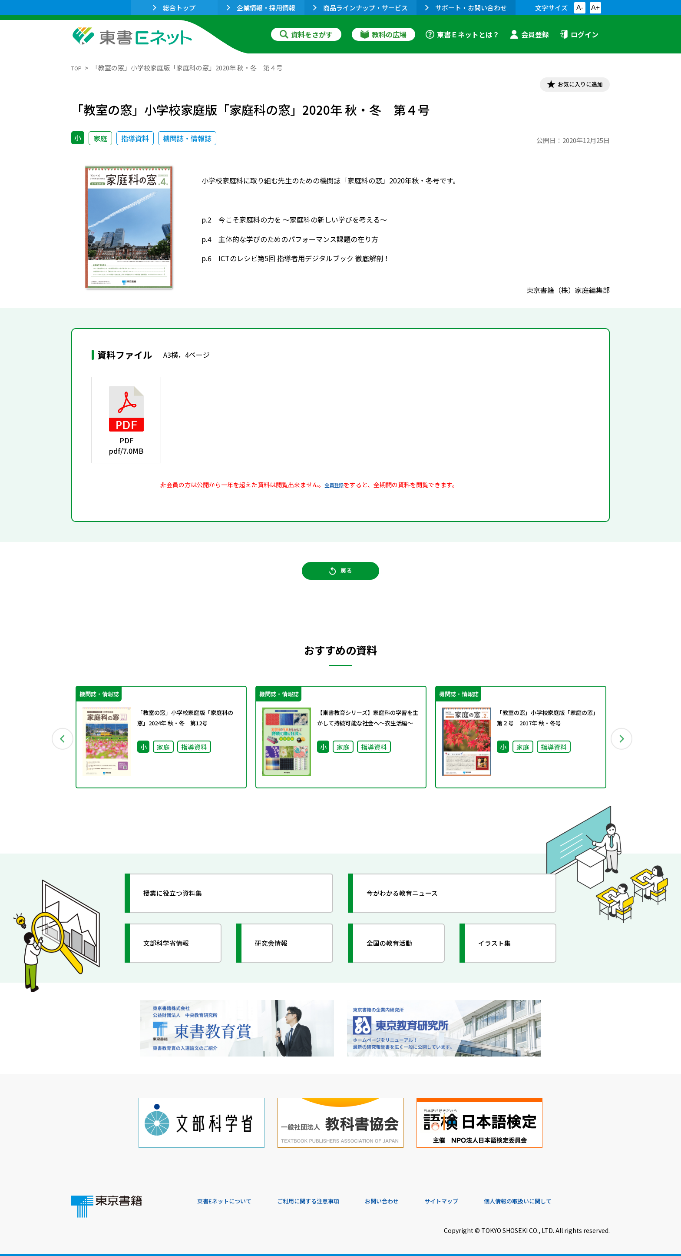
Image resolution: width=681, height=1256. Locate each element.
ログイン (578, 34)
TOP (78, 67)
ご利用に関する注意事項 (328, 1197)
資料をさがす (306, 34)
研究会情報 (278, 955)
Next (622, 749)
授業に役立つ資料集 (182, 905)
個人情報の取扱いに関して (568, 1197)
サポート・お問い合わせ (466, 7)
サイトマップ (480, 1197)
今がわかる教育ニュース (413, 905)
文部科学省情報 (174, 955)
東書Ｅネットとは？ (462, 34)
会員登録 (529, 34)
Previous (58, 749)
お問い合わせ (412, 1197)
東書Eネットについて (230, 1197)
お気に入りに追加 (572, 86)
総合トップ (174, 7)
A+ (595, 7)
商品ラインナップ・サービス (360, 7)
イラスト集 (501, 955)
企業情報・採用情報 (261, 7)
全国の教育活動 (397, 955)
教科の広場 (383, 34)
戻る (340, 580)
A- (579, 7)
